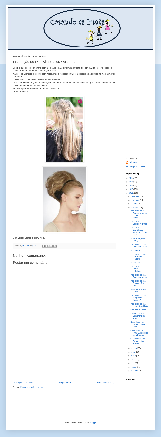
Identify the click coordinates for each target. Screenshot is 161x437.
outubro (134, 204)
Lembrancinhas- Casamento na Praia (137, 316)
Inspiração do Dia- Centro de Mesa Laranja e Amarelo (138, 214)
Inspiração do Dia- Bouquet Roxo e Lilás (138, 283)
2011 (131, 193)
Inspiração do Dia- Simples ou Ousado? (138, 297)
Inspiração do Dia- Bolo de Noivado (138, 223)
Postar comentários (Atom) (31, 387)
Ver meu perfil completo (136, 166)
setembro (135, 208)
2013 (131, 185)
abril (133, 363)
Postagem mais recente (24, 382)
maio (133, 359)
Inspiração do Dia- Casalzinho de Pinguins (138, 256)
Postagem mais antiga (105, 382)
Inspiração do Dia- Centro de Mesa (138, 245)
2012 (131, 189)
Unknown (133, 162)
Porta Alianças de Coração (137, 239)
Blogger (93, 423)
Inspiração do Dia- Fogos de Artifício (139, 305)
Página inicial (65, 382)
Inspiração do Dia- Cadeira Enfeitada (138, 268)
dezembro (135, 196)
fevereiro (135, 371)
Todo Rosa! (135, 263)
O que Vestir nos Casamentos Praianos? (137, 341)
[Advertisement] (64, 357)
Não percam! (136, 250)
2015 (131, 178)
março (134, 367)
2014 (131, 182)
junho (133, 356)
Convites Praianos (138, 310)
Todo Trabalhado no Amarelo (138, 290)
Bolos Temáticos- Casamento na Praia (137, 324)
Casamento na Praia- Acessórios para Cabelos (139, 332)
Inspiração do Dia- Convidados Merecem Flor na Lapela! (138, 231)
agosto (134, 348)
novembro (135, 200)
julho (133, 352)
